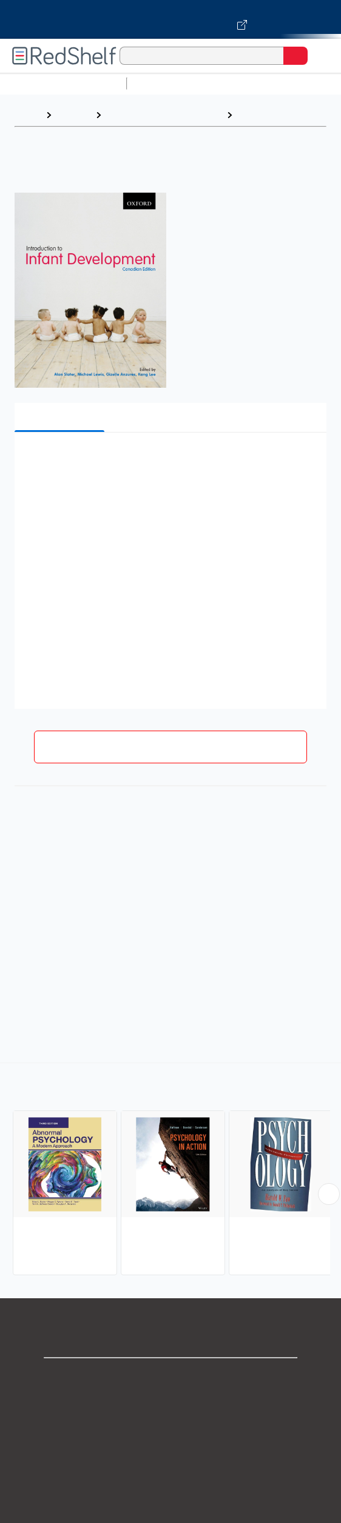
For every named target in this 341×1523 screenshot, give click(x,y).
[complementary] (170, 1170)
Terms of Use (171, 1457)
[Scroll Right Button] (329, 1194)
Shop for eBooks (170, 1377)
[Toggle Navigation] (320, 55)
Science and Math (237, 83)
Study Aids (164, 83)
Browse (73, 115)
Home (27, 115)
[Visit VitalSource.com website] (170, 19)
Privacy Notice (170, 1430)
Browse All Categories (63, 83)
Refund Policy (170, 1484)
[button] (169, 460)
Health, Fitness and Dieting (164, 115)
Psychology (264, 115)
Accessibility (170, 1510)
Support (170, 1404)
